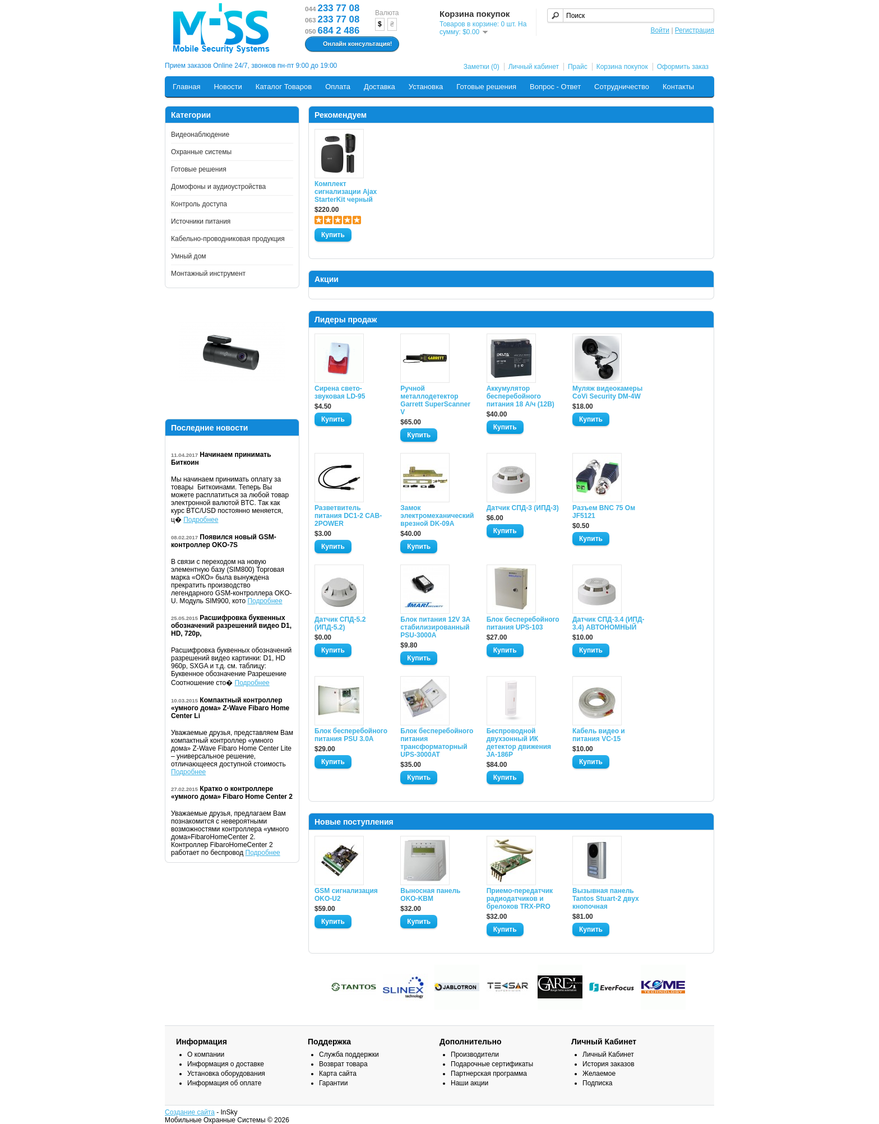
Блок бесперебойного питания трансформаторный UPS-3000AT (436, 742)
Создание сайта (190, 1112)
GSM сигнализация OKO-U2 (346, 895)
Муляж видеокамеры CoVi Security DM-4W (607, 392)
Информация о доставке (225, 1064)
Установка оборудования (226, 1073)
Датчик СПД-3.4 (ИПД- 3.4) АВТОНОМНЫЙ (608, 623)
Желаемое (599, 1073)
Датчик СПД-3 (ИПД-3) (523, 508)
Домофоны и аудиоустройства (218, 187)
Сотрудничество (621, 86)
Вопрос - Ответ (555, 86)
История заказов (608, 1064)
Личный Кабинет (608, 1054)
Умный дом (188, 256)
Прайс (577, 67)
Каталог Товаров (284, 86)
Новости (228, 86)
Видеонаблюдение (200, 134)
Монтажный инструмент (208, 273)
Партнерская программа (489, 1073)
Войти (659, 30)
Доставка (379, 86)
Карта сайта (338, 1073)
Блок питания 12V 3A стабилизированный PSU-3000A (435, 627)
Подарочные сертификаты (492, 1064)
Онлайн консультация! (350, 44)
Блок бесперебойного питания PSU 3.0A (350, 735)
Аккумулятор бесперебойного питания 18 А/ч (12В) (520, 396)
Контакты (678, 86)
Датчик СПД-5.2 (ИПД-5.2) (340, 623)
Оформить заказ (683, 67)
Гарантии (333, 1083)
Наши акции (469, 1083)
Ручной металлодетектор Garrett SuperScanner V (435, 400)
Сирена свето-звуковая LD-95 (339, 392)
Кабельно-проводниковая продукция (228, 239)
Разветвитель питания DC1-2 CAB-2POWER (348, 516)
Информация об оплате (224, 1083)
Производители (475, 1054)
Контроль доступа (199, 204)
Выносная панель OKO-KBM (430, 895)
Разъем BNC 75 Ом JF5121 (603, 512)
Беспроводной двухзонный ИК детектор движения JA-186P (519, 742)
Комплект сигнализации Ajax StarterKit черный (345, 191)
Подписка (597, 1083)
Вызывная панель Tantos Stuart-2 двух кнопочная (605, 898)
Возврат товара (343, 1064)
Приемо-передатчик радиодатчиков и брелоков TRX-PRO (520, 898)
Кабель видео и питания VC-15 (598, 735)
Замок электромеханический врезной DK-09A (436, 516)
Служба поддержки (349, 1054)
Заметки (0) (481, 67)
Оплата (337, 86)
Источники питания (200, 221)
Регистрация (694, 30)
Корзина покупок (622, 67)
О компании (205, 1054)
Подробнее (200, 520)
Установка (426, 86)
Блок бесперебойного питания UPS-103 (523, 623)
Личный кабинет (533, 67)
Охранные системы (201, 152)
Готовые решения (486, 86)
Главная (186, 86)
